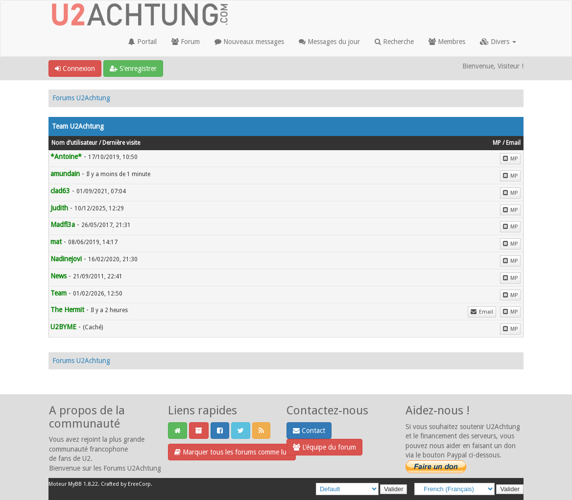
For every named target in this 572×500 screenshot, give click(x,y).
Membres (447, 41)
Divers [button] (498, 41)
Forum (185, 41)
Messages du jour (329, 41)
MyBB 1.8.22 (83, 484)
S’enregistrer (133, 68)
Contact (309, 430)
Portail (142, 41)
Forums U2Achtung (81, 98)
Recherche (394, 41)
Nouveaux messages (249, 41)
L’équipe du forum (324, 447)
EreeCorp (139, 484)
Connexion (75, 68)
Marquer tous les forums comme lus (231, 452)
